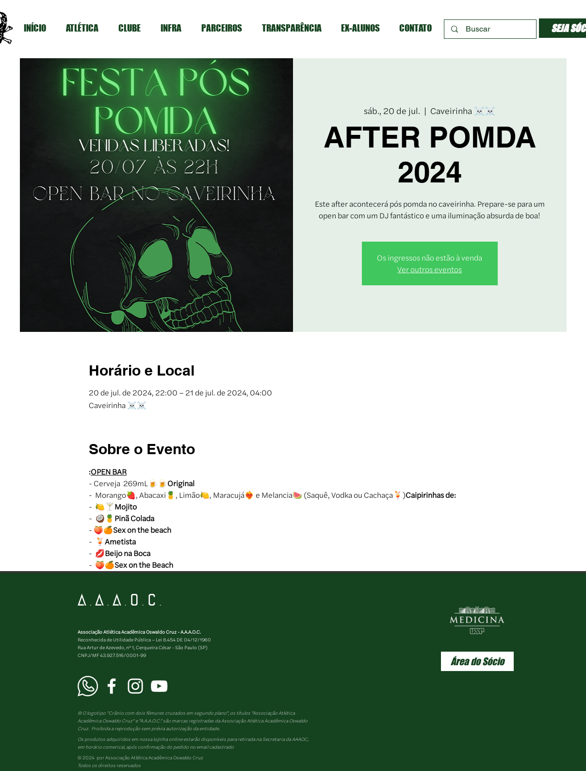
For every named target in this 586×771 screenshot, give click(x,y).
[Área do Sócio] (477, 661)
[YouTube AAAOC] (159, 686)
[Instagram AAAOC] (135, 686)
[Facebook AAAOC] (111, 686)
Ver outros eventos (429, 269)
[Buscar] (491, 29)
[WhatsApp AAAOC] (88, 686)
